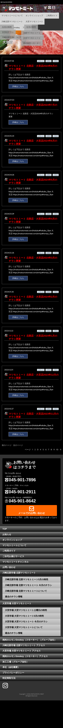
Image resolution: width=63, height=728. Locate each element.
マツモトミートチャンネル (15, 562)
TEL (49, 9)
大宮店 (55, 61)
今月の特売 (7, 27)
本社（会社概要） (11, 667)
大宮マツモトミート (34, 21)
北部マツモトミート (32, 33)
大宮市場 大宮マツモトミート (16, 603)
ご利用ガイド (52, 15)
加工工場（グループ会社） (15, 662)
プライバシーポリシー (13, 672)
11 (60, 449)
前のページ (6, 445)
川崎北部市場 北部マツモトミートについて (26, 591)
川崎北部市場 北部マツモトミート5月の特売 (26, 579)
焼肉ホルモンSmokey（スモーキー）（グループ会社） (29, 640)
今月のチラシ (8, 32)
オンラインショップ (34, 15)
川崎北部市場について (11, 37)
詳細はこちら (18, 86)
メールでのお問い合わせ (31, 513)
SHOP (45, 9)
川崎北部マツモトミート (12, 21)
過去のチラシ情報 (13, 596)
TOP (4, 529)
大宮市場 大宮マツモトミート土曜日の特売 (26, 610)
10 (57, 449)
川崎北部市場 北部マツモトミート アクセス (23, 645)
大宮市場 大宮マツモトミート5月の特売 (24, 616)
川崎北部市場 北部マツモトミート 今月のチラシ (28, 585)
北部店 (48, 61)
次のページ (18, 445)
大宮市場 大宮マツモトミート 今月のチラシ (26, 621)
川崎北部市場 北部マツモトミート (19, 573)
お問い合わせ (8, 567)
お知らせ (41, 61)
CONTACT (53, 9)
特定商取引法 (8, 678)
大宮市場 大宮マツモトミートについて (24, 627)
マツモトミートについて (12, 15)
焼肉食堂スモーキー (32, 43)
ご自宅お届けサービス (13, 556)
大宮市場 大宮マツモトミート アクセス (21, 651)
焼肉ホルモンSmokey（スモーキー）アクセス (25, 656)
